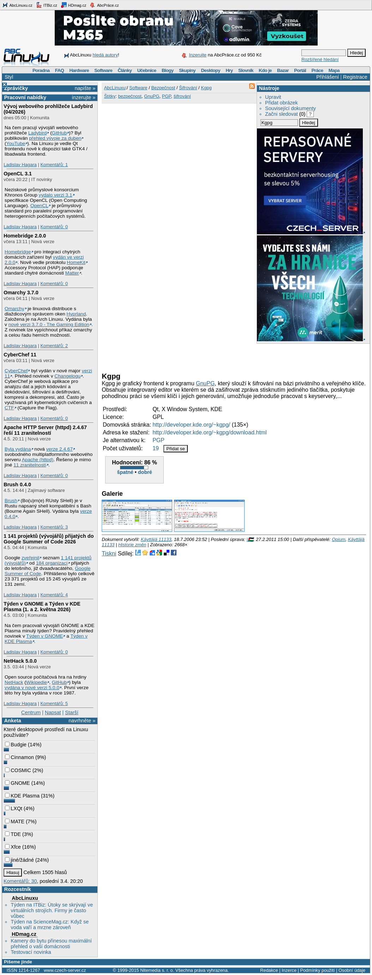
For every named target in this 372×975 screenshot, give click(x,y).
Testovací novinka (31, 952)
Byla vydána (18, 449)
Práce (317, 70)
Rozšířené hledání (320, 59)
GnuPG (151, 96)
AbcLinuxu (25, 898)
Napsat (53, 712)
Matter (72, 273)
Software (103, 70)
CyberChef (16, 370)
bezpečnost (130, 96)
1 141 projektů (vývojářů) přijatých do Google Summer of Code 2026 (49, 538)
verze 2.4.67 (59, 449)
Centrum (31, 712)
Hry (229, 70)
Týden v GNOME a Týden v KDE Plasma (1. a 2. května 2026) (42, 606)
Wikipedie (36, 682)
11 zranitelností (29, 465)
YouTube (15, 143)
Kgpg (206, 87)
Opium (338, 539)
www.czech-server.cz (65, 970)
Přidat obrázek (281, 103)
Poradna (41, 70)
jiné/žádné (19, 860)
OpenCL (39, 205)
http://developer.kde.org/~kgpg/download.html (209, 432)
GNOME (17, 783)
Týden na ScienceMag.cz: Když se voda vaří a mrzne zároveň (50, 924)
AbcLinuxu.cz (17, 5)
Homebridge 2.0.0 (25, 236)
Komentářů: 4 (54, 594)
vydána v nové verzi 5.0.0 (32, 687)
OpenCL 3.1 (18, 173)
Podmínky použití (317, 970)
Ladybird (37, 133)
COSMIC (18, 770)
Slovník (245, 70)
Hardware (79, 70)
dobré (145, 472)
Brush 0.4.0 (17, 484)
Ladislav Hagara (20, 164)
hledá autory (105, 55)
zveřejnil (30, 557)
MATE (14, 821)
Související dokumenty (290, 108)
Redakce (269, 970)
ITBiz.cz (46, 5)
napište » (85, 88)
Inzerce (289, 970)
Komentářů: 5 (54, 703)
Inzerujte (197, 55)
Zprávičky (16, 88)
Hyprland (76, 314)
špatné (125, 472)
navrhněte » (81, 720)
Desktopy (210, 70)
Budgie (15, 744)
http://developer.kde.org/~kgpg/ (191, 425)
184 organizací (52, 563)
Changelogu (67, 376)
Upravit (273, 97)
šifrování (182, 96)
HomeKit (76, 262)
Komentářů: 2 (54, 345)
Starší (71, 712)
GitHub (59, 133)
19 (155, 448)
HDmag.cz (73, 5)
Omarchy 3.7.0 (21, 292)
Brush (11, 500)
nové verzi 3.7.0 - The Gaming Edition (48, 324)
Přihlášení (327, 77)
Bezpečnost (163, 87)
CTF (9, 407)
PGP (166, 96)
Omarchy (14, 308)
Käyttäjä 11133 (156, 539)
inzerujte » (83, 97)
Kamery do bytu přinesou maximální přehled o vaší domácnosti (51, 943)
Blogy (168, 70)
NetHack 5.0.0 (20, 661)
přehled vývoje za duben (55, 138)
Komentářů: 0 (54, 226)
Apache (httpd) (38, 459)
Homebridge (18, 251)
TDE (13, 834)
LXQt (13, 808)
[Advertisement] (184, 356)
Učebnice (146, 70)
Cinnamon (19, 757)
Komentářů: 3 (54, 527)
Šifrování (188, 87)
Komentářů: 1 (54, 164)
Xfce (13, 847)
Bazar (283, 70)
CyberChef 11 (20, 354)
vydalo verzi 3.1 (55, 195)
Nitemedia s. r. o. (157, 970)
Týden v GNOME (44, 636)
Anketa (12, 720)
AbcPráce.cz (104, 5)
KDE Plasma (22, 796)
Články (125, 70)
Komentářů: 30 (20, 881)
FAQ (59, 70)
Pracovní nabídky (25, 97)
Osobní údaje (351, 970)
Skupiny (187, 70)
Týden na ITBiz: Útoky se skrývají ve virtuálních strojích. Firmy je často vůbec (52, 910)
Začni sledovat (281, 114)
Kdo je (265, 70)
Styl (9, 77)
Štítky (110, 96)
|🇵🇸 (249, 539)
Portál (300, 70)
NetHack (14, 682)
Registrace (355, 77)
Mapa (334, 70)
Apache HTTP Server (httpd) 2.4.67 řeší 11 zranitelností (45, 430)
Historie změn (132, 544)
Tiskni (109, 553)
